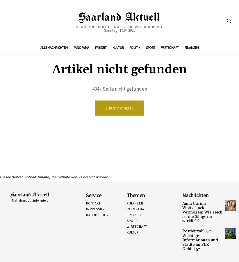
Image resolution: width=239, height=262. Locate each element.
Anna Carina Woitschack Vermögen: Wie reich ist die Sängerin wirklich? (202, 210)
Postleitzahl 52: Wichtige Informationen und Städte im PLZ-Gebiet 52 (200, 233)
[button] (229, 20)
